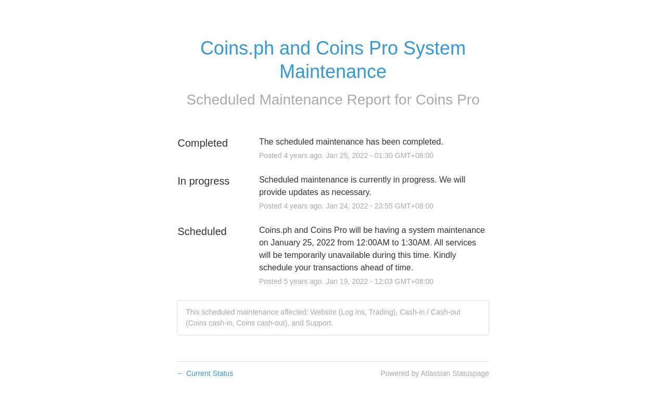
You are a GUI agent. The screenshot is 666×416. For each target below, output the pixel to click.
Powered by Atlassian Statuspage (434, 373)
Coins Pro (448, 100)
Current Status (205, 373)
